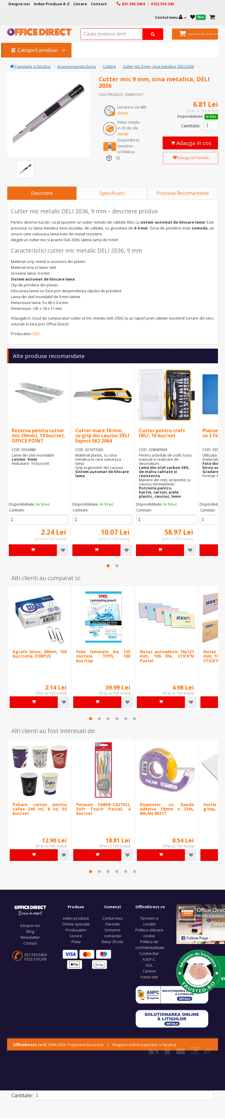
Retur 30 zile (112, 941)
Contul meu (113, 918)
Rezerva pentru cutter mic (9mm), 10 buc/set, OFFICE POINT (38, 435)
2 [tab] (117, 566)
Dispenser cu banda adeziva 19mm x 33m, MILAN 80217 (167, 809)
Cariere (149, 971)
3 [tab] (108, 718)
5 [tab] (126, 718)
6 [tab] (134, 718)
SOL (149, 965)
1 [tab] (108, 566)
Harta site (149, 976)
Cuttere (109, 66)
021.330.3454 (35, 954)
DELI (36, 333)
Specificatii (112, 193)
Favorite (112, 924)
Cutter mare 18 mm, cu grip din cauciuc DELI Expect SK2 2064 (102, 435)
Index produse (76, 918)
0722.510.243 (35, 959)
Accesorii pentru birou (76, 66)
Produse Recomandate (182, 193)
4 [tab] (117, 718)
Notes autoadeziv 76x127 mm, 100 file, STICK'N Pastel (167, 656)
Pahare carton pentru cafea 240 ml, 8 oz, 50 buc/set (40, 809)
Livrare (76, 935)
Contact (30, 943)
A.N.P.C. (149, 959)
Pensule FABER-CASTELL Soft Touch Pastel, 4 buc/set (103, 809)
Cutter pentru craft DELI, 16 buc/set (162, 433)
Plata (76, 941)
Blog (30, 931)
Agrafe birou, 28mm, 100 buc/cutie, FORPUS (40, 654)
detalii (122, 113)
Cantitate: (190, 126)
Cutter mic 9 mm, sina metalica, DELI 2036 (158, 66)
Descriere (42, 193)
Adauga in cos (191, 142)
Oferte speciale (76, 924)
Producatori (76, 930)
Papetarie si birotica (30, 66)
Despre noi (30, 925)
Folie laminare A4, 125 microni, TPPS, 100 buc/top (103, 656)
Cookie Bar (149, 953)
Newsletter (30, 937)
